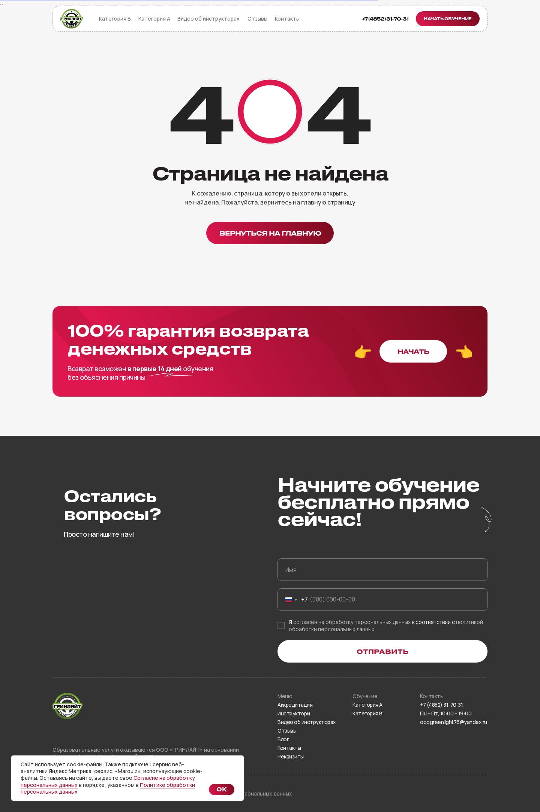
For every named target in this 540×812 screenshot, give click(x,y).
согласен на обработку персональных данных (352, 621)
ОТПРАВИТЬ (382, 651)
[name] (383, 569)
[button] (448, 18)
